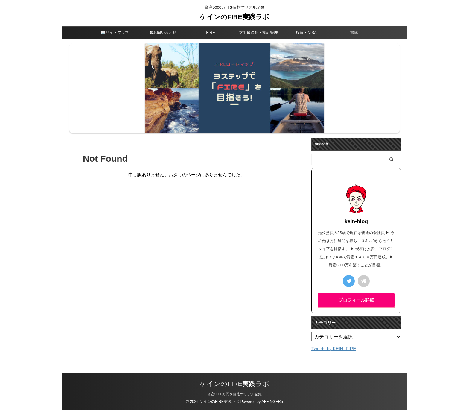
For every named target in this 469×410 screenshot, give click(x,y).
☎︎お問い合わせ (162, 32)
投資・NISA (306, 32)
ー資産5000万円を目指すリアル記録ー (235, 394)
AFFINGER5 (272, 401)
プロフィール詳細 (356, 300)
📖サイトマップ (115, 32)
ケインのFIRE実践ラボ (234, 17)
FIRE (210, 32)
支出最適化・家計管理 (258, 32)
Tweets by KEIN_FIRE (333, 348)
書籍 (354, 32)
